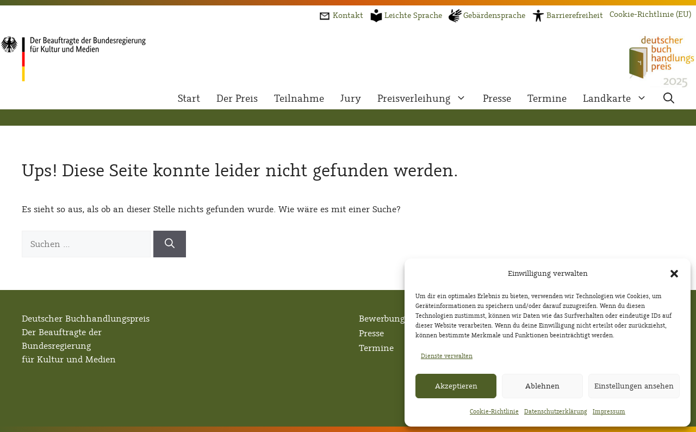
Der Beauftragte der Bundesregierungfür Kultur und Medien (69, 345)
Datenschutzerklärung (555, 411)
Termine (547, 98)
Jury (350, 98)
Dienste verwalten (447, 356)
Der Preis (237, 98)
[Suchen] (169, 244)
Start (189, 98)
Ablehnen (542, 386)
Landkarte (619, 98)
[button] (674, 273)
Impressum (609, 411)
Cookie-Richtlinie (494, 411)
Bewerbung (382, 318)
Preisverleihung (426, 98)
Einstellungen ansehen (634, 386)
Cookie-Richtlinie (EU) (650, 14)
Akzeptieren (456, 386)
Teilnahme (299, 98)
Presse (497, 98)
